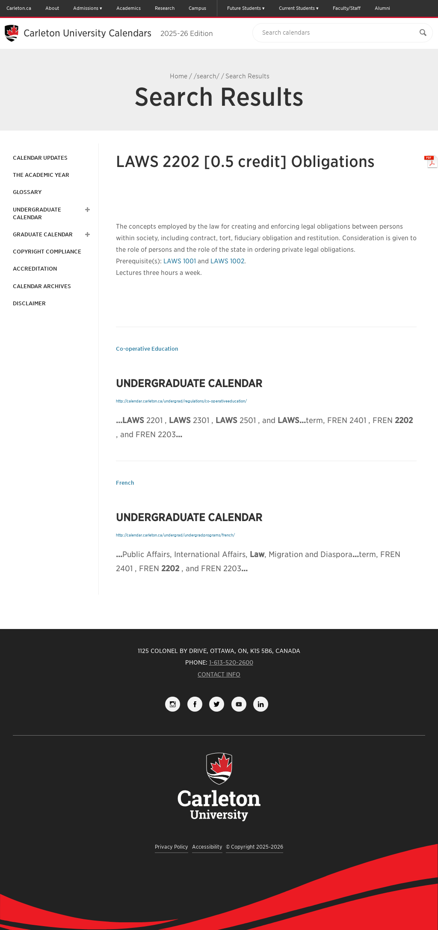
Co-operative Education (147, 349)
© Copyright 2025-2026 (254, 847)
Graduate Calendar (43, 234)
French (125, 483)
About (52, 8)
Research (165, 8)
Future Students (244, 8)
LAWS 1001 (179, 261)
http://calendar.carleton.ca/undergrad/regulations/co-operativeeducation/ (181, 401)
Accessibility (207, 847)
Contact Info (219, 674)
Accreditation (35, 268)
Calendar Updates (40, 158)
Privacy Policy (171, 847)
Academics (128, 8)
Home (178, 76)
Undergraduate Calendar (37, 213)
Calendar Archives (42, 286)
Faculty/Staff (347, 8)
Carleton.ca (18, 8)
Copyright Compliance (47, 251)
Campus (197, 8)
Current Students (297, 8)
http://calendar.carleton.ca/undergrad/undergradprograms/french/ (175, 535)
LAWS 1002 (227, 261)
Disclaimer (29, 303)
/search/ (206, 76)
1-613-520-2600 (231, 662)
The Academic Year (41, 175)
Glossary (27, 192)
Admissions (85, 8)
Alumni (382, 8)
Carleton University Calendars (118, 33)
